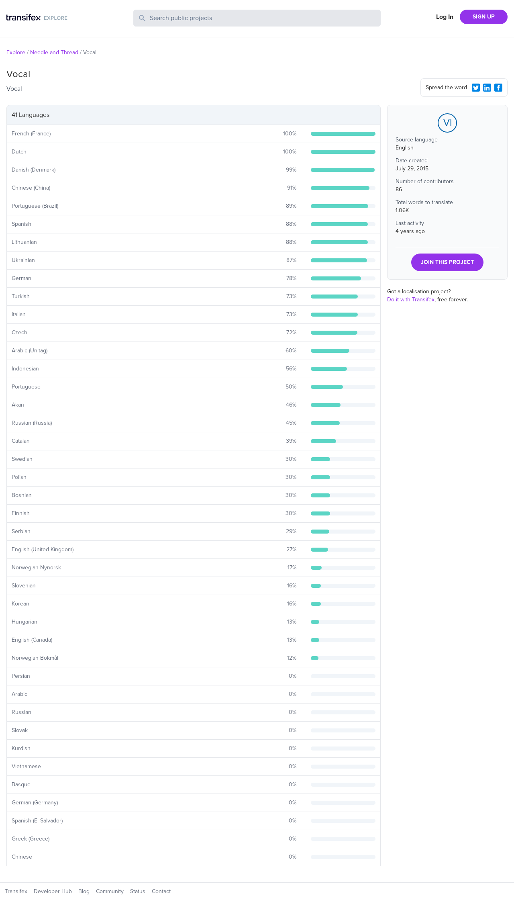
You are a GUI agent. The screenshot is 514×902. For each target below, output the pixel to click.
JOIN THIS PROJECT (447, 262)
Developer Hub (53, 891)
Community (110, 891)
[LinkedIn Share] (487, 87)
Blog (84, 891)
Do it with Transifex (410, 299)
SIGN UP (484, 16)
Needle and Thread (54, 52)
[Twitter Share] (475, 87)
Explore (15, 52)
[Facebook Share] (498, 87)
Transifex (16, 891)
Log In (444, 17)
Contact (161, 891)
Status (137, 891)
